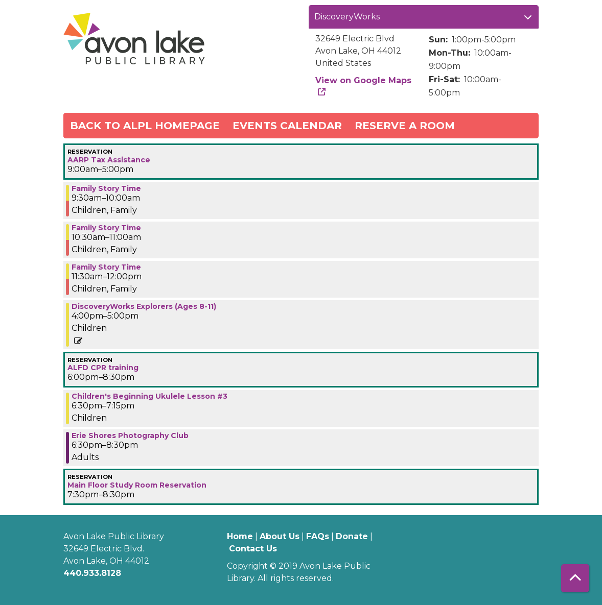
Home (240, 536)
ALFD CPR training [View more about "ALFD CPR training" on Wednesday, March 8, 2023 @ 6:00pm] (102, 367)
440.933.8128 (92, 573)
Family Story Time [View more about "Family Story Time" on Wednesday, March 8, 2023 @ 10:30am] (106, 227)
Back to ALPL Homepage (145, 125)
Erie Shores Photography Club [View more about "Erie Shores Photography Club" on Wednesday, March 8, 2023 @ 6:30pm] (130, 435)
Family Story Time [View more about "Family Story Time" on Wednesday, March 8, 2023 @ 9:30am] (106, 188)
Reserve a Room (405, 125)
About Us (279, 536)
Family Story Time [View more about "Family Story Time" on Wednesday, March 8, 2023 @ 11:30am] (106, 267)
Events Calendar (287, 125)
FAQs (317, 536)
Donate (352, 536)
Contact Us (253, 548)
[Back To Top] (575, 578)
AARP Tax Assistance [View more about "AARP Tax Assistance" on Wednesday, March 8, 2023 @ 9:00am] (108, 159)
